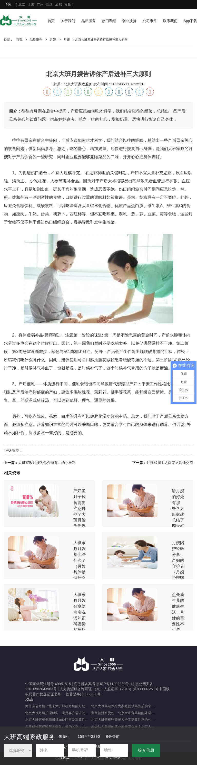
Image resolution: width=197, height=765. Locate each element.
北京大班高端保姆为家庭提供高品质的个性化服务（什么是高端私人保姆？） (124, 706)
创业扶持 (129, 21)
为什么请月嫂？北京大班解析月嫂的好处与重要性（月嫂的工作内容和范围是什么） (58, 706)
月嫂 (53, 39)
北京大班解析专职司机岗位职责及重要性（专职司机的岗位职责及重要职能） (58, 720)
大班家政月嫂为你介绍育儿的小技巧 (47, 463)
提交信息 (146, 750)
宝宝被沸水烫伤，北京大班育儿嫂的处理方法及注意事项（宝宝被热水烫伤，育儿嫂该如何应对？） (124, 713)
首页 (51, 21)
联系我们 (170, 21)
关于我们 (68, 21)
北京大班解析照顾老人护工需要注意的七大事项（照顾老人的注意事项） (124, 720)
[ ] (39, 4)
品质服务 (88, 21)
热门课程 (109, 21)
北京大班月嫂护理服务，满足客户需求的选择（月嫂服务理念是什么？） (58, 713)
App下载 (190, 21)
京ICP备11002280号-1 (114, 684)
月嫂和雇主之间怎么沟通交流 (169, 463)
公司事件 (150, 21)
